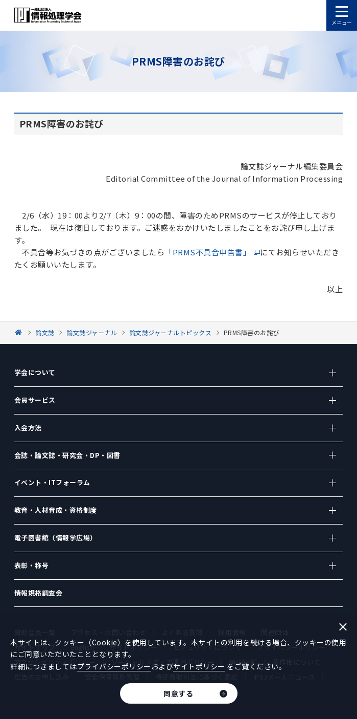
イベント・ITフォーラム (52, 482)
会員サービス (35, 400)
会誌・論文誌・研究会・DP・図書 (67, 455)
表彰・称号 (31, 565)
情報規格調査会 (38, 593)
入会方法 (28, 427)
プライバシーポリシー (114, 666)
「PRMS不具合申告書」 (207, 252)
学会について (35, 372)
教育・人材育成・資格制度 (55, 510)
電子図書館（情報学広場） (55, 537)
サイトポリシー (199, 666)
